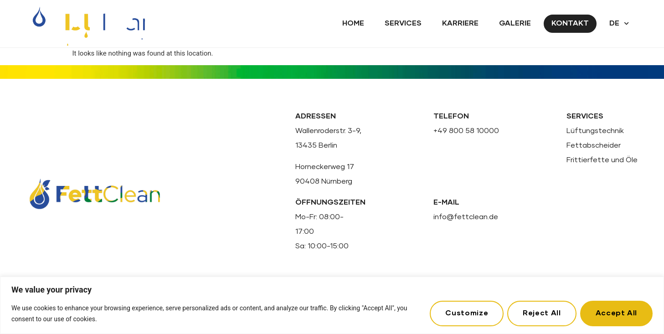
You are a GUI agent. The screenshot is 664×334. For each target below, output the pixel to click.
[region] (332, 305)
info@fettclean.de (465, 217)
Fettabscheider (593, 145)
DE (619, 23)
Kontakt (570, 23)
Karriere (460, 23)
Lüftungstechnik (595, 130)
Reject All (542, 313)
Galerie (515, 23)
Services (403, 23)
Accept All (616, 313)
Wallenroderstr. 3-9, (328, 130)
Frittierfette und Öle (602, 160)
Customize (466, 313)
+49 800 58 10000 (466, 130)
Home (353, 23)
